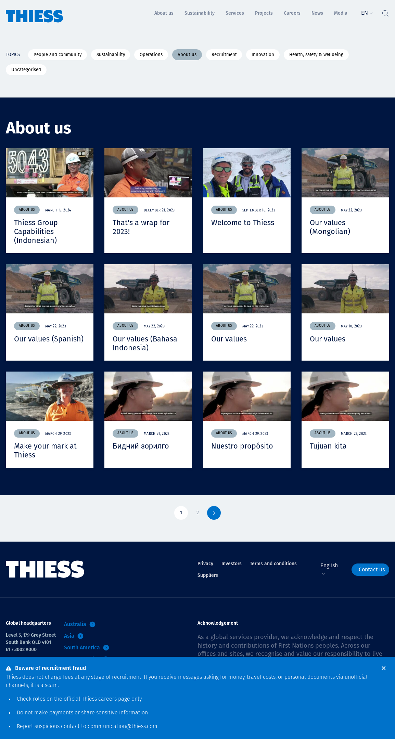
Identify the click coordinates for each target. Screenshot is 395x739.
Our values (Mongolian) (330, 227)
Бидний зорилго (141, 445)
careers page (114, 699)
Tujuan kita (328, 445)
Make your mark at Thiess (45, 449)
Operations (151, 54)
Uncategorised (26, 69)
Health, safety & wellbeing (316, 54)
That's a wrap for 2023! (141, 227)
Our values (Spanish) (49, 338)
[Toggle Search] (385, 12)
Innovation (263, 54)
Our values (229, 338)
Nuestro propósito (242, 445)
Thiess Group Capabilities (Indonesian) (36, 231)
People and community (57, 54)
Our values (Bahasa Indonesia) (145, 342)
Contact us (372, 568)
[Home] (34, 11)
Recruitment (224, 54)
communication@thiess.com (122, 726)
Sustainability (111, 54)
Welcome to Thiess (243, 222)
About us (187, 54)
